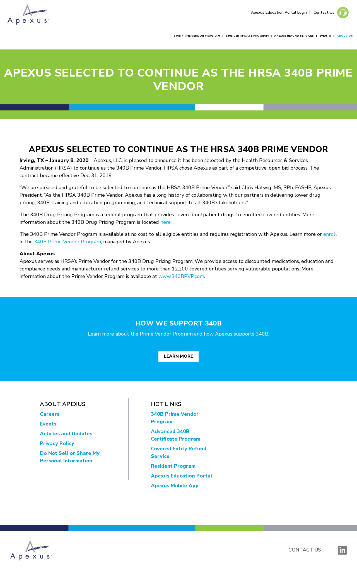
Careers (49, 414)
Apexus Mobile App (175, 485)
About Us (345, 36)
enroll (330, 234)
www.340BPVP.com (181, 276)
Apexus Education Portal (181, 475)
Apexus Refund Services (294, 36)
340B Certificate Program (247, 36)
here (165, 222)
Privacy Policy (57, 443)
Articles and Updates (66, 433)
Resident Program (173, 466)
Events (325, 36)
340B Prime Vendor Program (197, 36)
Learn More (178, 356)
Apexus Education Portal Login (279, 12)
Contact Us (323, 12)
